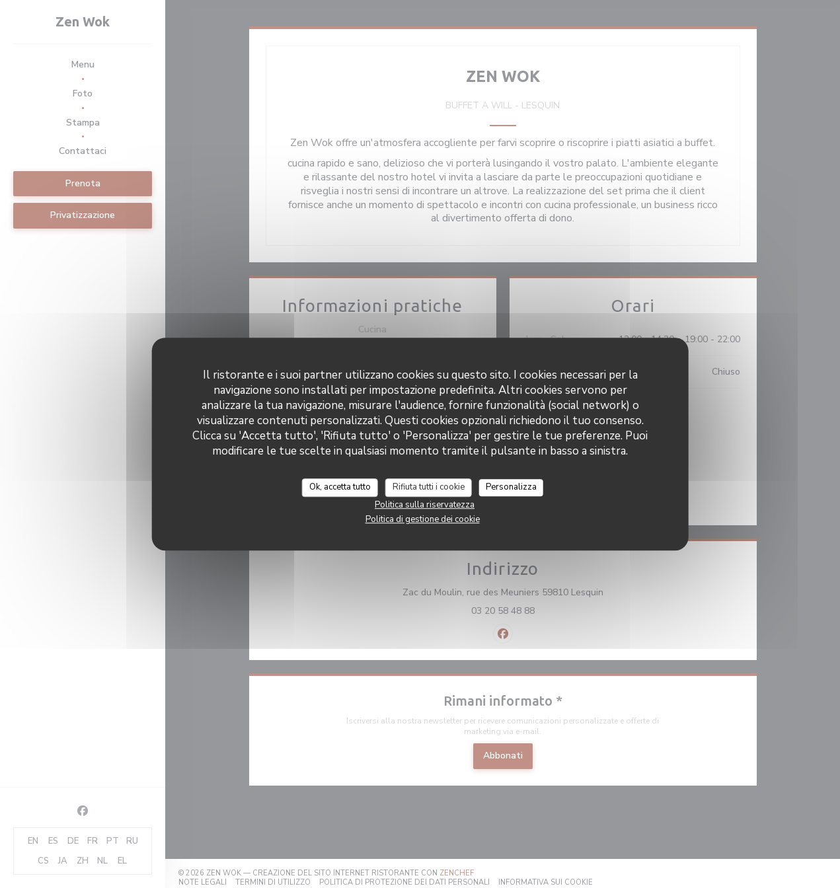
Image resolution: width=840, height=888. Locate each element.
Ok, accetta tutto (340, 487)
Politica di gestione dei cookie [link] (422, 519)
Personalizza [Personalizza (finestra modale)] (511, 487)
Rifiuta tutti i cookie (429, 487)
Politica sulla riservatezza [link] (425, 505)
